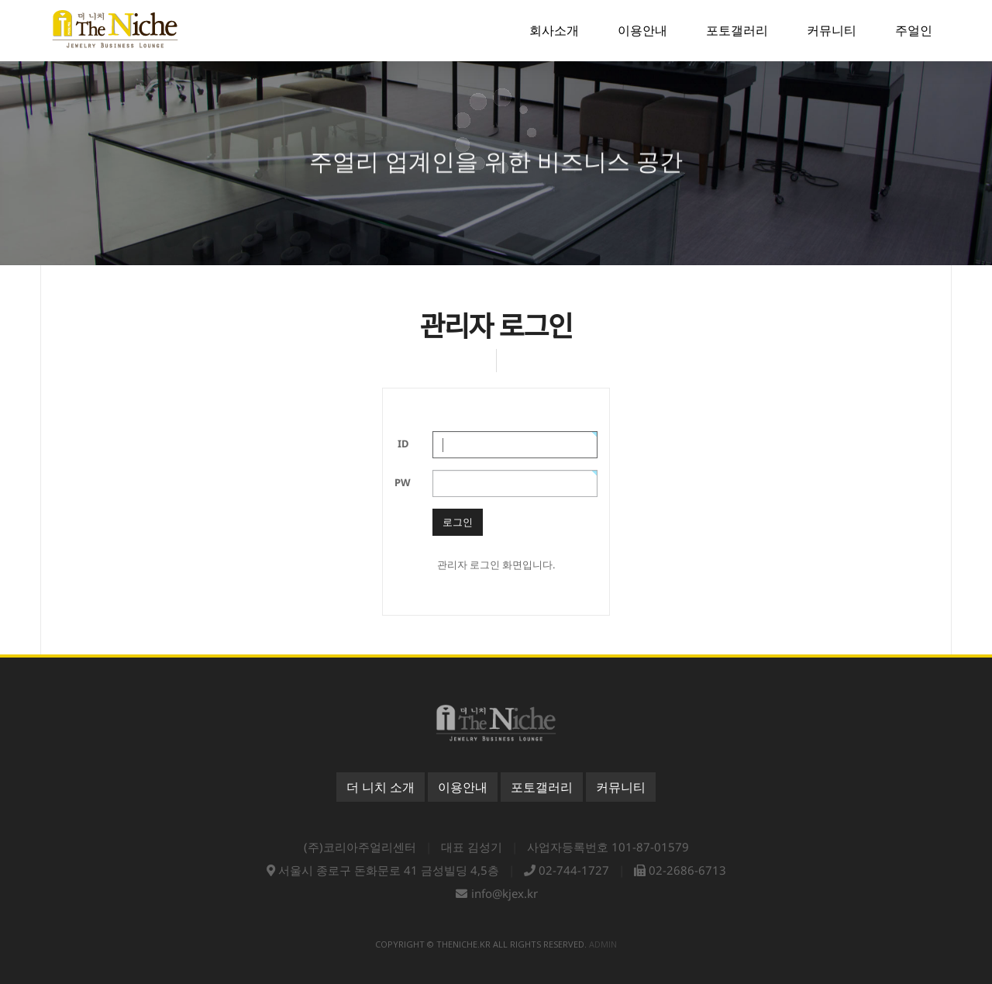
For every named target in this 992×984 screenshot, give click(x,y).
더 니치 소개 (380, 787)
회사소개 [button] (554, 30)
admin (603, 944)
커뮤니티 (621, 787)
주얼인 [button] (913, 30)
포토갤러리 (542, 787)
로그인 (458, 522)
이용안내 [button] (642, 30)
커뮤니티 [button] (831, 30)
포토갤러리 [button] (737, 30)
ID (403, 444)
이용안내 (462, 787)
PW (402, 482)
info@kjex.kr (504, 893)
